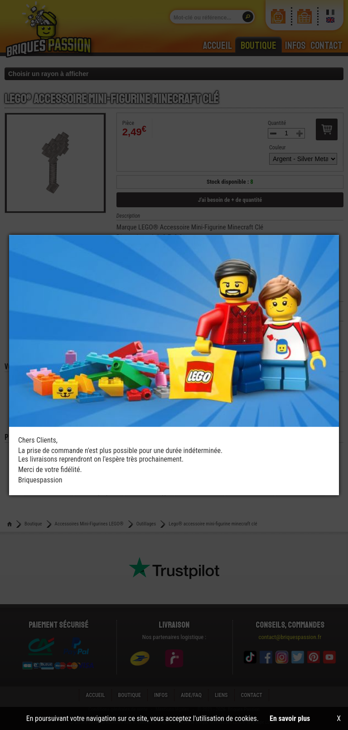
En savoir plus (290, 718)
